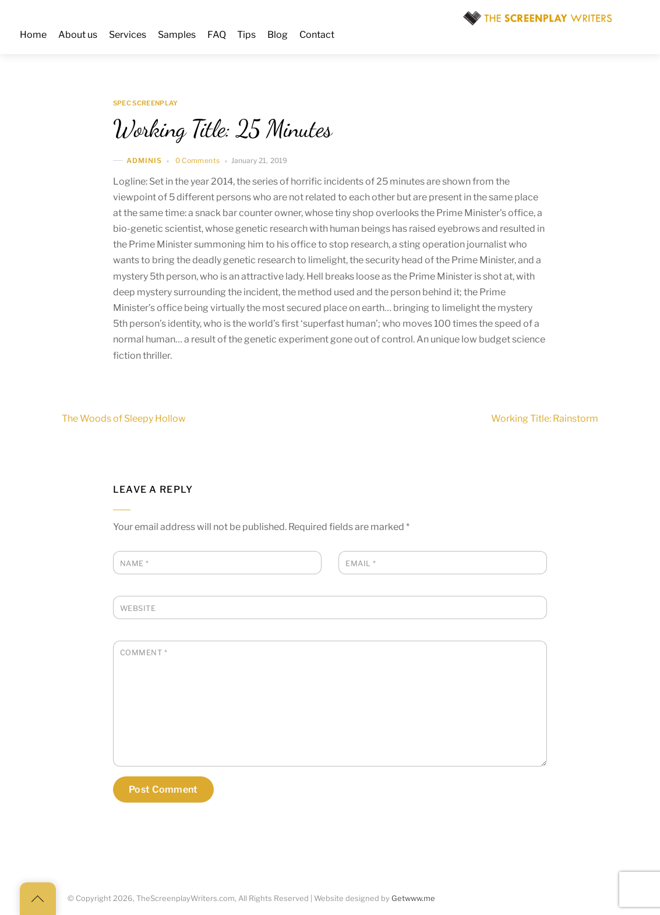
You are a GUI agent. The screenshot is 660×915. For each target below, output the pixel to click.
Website (138, 608)
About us (77, 34)
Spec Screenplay (145, 103)
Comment (144, 652)
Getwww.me (413, 898)
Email (360, 563)
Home (33, 34)
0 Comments (197, 160)
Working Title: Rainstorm (565, 418)
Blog (277, 34)
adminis (144, 160)
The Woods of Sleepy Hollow (103, 418)
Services (127, 34)
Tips (246, 34)
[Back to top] (38, 898)
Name (134, 563)
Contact (316, 34)
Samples (177, 34)
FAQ (216, 34)
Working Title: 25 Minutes (222, 128)
